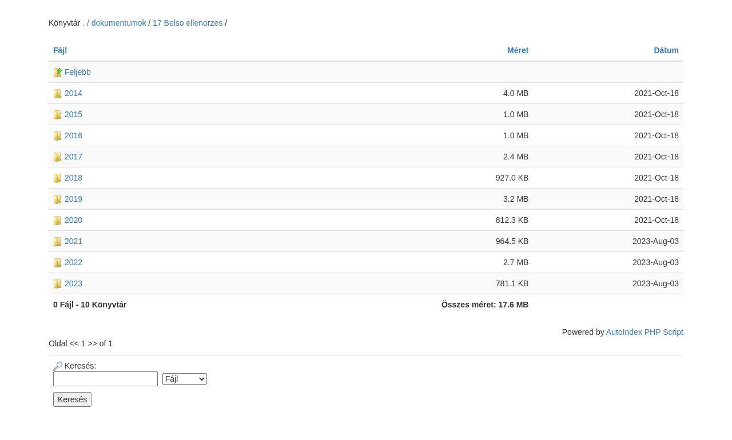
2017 (67, 156)
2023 (67, 283)
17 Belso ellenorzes (187, 22)
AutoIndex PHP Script (644, 332)
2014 (67, 93)
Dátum (666, 50)
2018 (67, 177)
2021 (67, 241)
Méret (517, 50)
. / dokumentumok (115, 22)
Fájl (60, 50)
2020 (67, 220)
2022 (67, 262)
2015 (67, 114)
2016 (67, 135)
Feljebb (72, 72)
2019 (67, 198)
